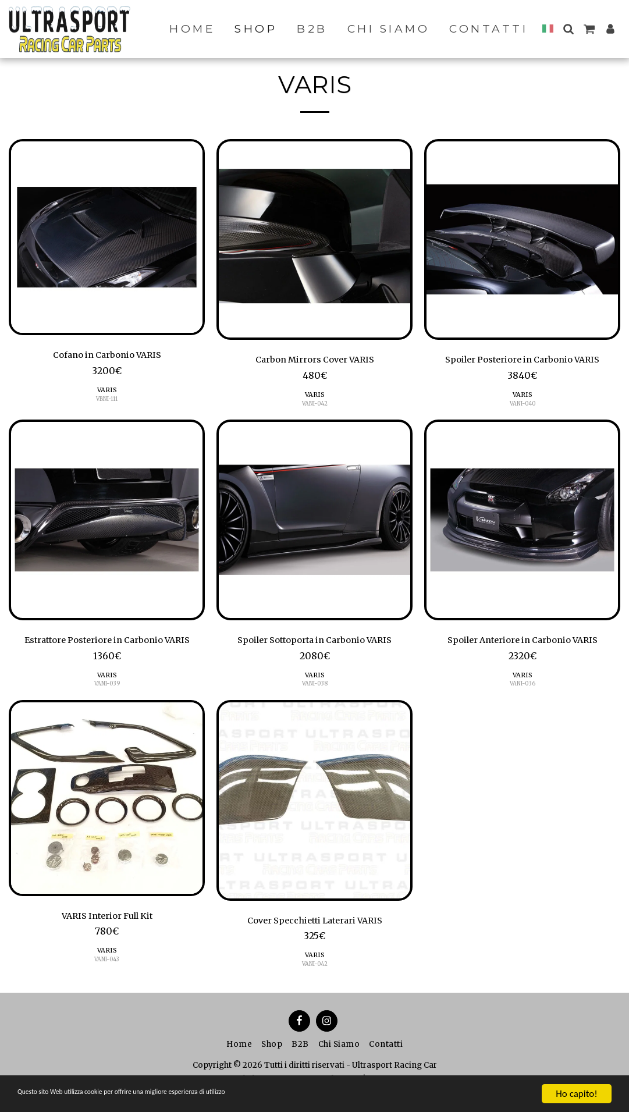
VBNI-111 (106, 400)
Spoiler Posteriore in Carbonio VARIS (522, 360)
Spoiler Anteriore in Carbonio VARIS (522, 643)
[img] (106, 237)
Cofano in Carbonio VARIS (107, 356)
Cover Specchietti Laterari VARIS (315, 925)
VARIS (107, 392)
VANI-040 (522, 405)
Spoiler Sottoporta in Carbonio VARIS (315, 643)
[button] (568, 28)
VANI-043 (107, 965)
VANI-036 (522, 688)
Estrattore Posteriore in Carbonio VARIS (106, 643)
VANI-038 (314, 688)
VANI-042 (315, 405)
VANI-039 (107, 688)
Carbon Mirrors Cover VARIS (314, 360)
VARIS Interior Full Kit (107, 921)
